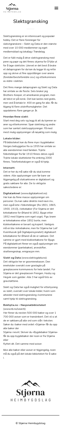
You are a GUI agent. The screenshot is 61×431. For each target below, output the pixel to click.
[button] (56, 8)
